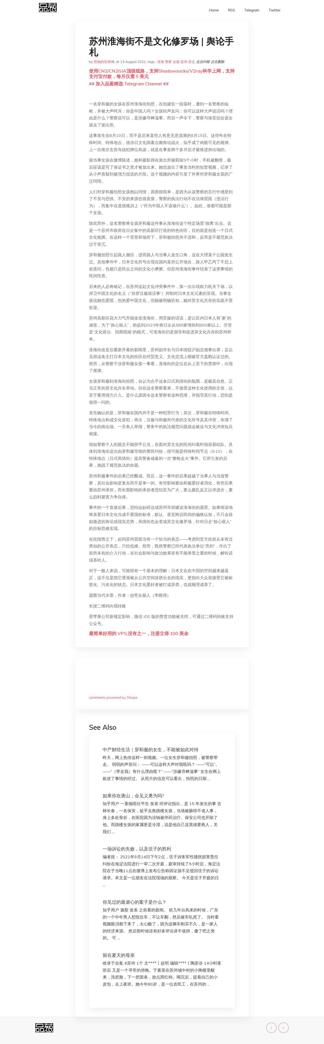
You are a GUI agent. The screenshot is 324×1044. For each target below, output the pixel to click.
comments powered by (113, 697)
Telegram (251, 10)
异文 (191, 62)
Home (214, 10)
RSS (231, 10)
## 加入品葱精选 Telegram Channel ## (129, 83)
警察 (168, 62)
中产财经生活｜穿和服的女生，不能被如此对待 (151, 749)
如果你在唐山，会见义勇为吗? (133, 795)
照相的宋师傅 (104, 62)
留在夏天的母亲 (119, 955)
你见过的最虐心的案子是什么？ (135, 902)
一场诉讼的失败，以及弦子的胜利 (137, 849)
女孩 (176, 62)
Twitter (274, 10)
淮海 (160, 62)
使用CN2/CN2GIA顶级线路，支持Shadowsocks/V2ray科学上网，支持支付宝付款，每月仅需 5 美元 (162, 73)
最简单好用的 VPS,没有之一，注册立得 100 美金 (138, 633)
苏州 (183, 62)
